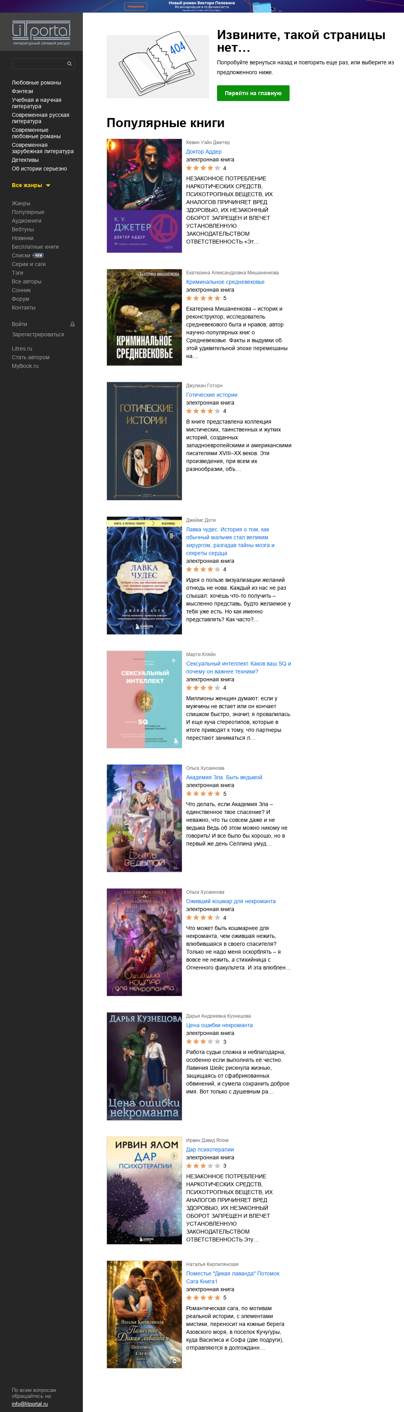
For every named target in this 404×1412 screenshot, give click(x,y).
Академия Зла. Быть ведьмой (224, 777)
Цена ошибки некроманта (219, 1025)
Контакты (24, 307)
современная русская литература (40, 118)
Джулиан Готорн (204, 385)
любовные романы (36, 82)
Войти (19, 324)
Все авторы (26, 281)
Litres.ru (22, 348)
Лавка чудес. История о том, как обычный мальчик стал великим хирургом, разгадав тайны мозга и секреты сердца (230, 541)
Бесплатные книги (35, 247)
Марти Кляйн (201, 654)
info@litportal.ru (30, 1404)
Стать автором (31, 357)
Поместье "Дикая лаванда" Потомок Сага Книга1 (232, 1277)
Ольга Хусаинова (205, 768)
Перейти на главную (253, 93)
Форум (20, 299)
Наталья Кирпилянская (212, 1264)
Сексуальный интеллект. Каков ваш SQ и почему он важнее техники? (238, 667)
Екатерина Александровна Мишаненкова (232, 273)
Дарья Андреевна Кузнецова (218, 1016)
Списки (21, 255)
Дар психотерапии (210, 1149)
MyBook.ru (25, 366)
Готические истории (212, 395)
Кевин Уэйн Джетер (208, 142)
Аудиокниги (26, 221)
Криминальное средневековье (225, 282)
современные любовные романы (36, 133)
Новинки (23, 238)
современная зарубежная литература (43, 148)
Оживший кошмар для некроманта (231, 901)
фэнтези (22, 91)
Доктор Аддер (204, 151)
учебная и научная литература (37, 103)
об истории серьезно (39, 168)
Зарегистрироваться (38, 334)
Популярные (28, 212)
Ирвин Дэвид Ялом (207, 1140)
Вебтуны (23, 229)
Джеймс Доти (201, 520)
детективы (25, 160)
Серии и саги (29, 264)
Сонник (21, 290)
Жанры (21, 203)
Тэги (17, 273)
